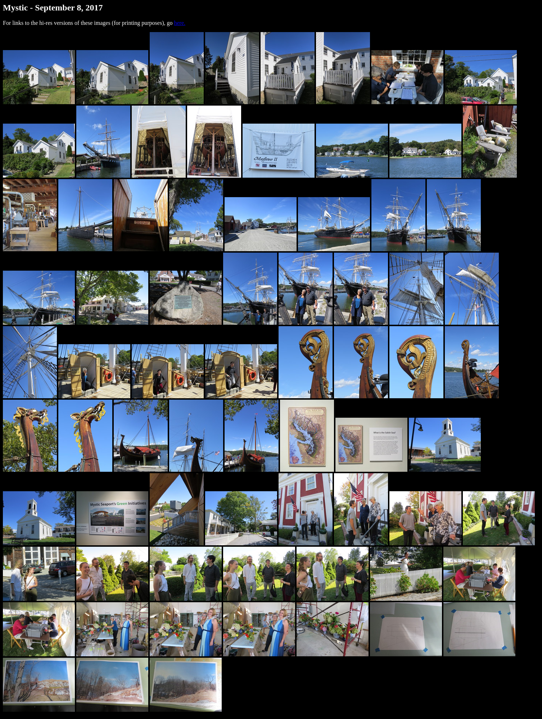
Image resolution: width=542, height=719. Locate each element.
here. (179, 23)
